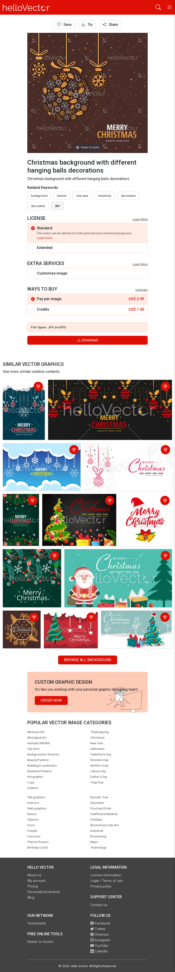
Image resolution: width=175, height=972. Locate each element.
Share (110, 24)
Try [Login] (87, 24)
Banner (61, 195)
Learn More (140, 219)
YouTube (99, 946)
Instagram (100, 940)
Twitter (97, 929)
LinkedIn (99, 951)
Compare (141, 290)
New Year (82, 195)
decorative (38, 206)
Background (39, 195)
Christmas (104, 195)
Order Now (51, 700)
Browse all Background (87, 660)
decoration (128, 195)
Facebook (100, 923)
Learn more (44, 238)
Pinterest (99, 934)
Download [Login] (87, 340)
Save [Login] (64, 24)
